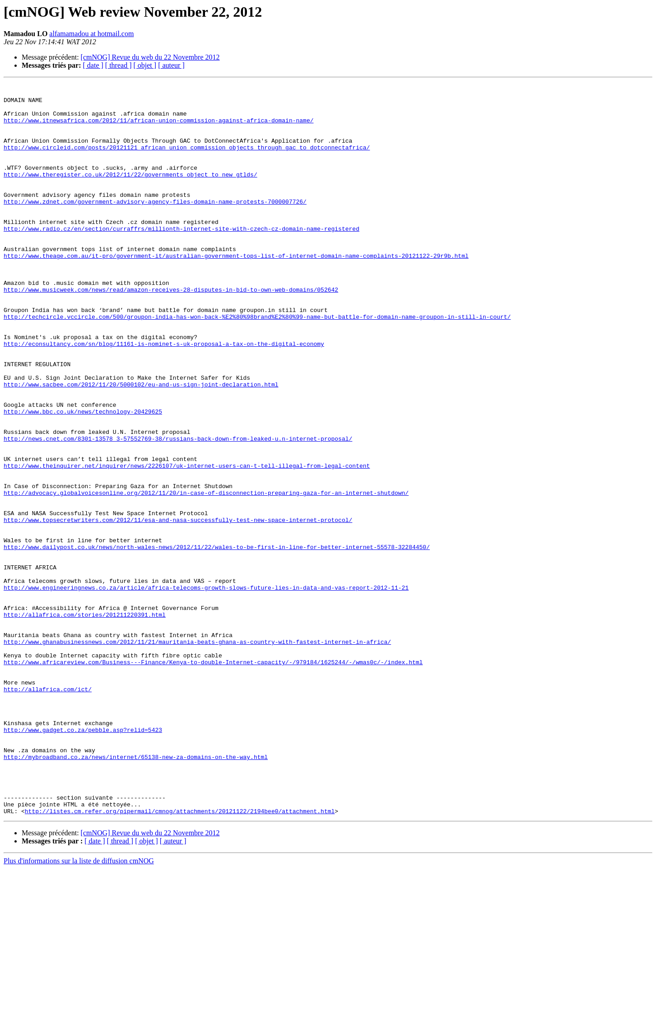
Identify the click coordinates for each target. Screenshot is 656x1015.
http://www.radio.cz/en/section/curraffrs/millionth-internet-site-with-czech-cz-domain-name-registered (181, 258)
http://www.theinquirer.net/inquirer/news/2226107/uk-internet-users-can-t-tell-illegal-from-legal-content (187, 543)
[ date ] (93, 65)
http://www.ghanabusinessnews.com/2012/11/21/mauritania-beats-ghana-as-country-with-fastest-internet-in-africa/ (197, 754)
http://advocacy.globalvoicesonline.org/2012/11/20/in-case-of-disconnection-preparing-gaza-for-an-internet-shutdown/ (206, 575)
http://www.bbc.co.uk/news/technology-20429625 (83, 478)
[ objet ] (144, 65)
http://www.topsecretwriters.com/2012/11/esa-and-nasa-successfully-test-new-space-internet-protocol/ (178, 608)
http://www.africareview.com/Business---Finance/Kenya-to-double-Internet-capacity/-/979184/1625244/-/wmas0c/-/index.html (213, 778)
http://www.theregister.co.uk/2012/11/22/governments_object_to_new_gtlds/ (130, 193)
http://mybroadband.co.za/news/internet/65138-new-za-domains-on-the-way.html (136, 892)
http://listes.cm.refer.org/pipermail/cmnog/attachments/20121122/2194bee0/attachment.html (180, 957)
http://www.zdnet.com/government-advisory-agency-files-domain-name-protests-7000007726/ (155, 226)
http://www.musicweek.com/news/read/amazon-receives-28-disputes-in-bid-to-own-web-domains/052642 (171, 331)
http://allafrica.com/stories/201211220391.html (85, 721)
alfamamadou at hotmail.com (91, 33)
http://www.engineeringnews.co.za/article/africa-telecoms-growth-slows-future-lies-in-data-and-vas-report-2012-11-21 (206, 689)
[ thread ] (118, 65)
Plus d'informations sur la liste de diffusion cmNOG (79, 1007)
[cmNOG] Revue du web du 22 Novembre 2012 (150, 57)
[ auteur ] (171, 65)
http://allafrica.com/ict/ (48, 811)
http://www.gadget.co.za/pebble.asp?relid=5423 (83, 860)
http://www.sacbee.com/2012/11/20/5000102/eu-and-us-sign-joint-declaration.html (141, 445)
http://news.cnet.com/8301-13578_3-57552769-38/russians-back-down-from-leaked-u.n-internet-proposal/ (178, 510)
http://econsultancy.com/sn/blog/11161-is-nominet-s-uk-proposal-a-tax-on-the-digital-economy (164, 396)
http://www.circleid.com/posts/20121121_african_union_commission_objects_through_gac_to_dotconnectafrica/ (187, 161)
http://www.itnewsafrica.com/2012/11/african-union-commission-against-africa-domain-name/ (158, 128)
